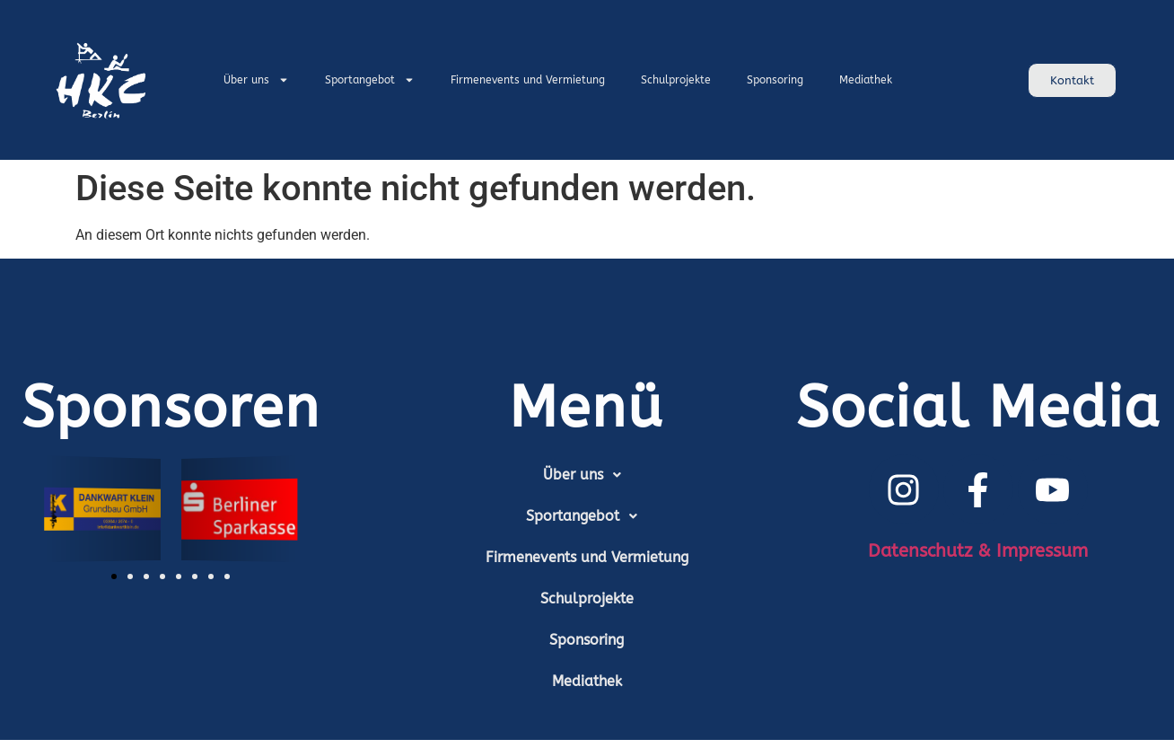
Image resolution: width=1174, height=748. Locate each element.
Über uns (256, 80)
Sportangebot (370, 80)
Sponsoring (775, 80)
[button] (114, 576)
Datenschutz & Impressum (978, 551)
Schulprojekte (676, 80)
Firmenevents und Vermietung (528, 80)
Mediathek (865, 80)
